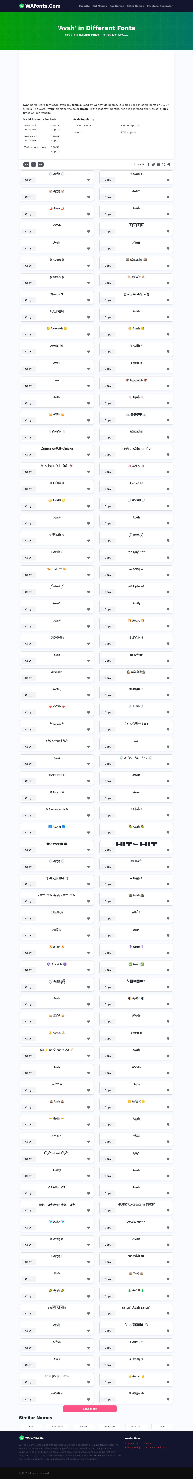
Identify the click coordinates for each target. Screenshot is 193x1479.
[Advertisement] (96, 77)
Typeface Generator (160, 6)
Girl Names (99, 6)
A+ (40, 164)
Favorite (84, 6)
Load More (90, 1408)
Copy (28, 179)
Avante (135, 1426)
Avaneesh (57, 1426)
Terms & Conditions (155, 1447)
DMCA (147, 1443)
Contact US (131, 1443)
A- (26, 164)
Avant (83, 1426)
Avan (31, 1426)
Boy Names (116, 6)
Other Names (135, 6)
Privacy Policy (132, 1447)
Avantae (109, 1426)
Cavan (162, 1426)
